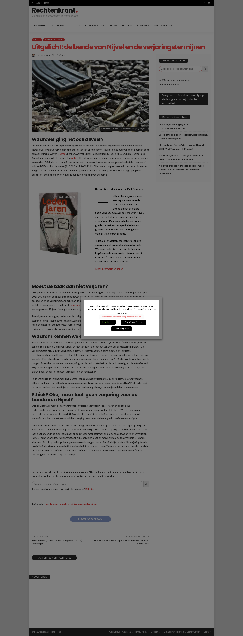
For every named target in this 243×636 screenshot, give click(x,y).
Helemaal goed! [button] (121, 328)
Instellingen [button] (107, 322)
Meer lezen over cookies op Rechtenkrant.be (121, 316)
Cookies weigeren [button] (133, 322)
